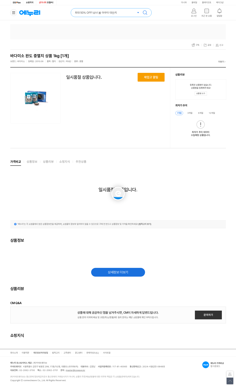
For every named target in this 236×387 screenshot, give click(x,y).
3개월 (189, 113)
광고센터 (78, 352)
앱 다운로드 (214, 364)
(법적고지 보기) (144, 224)
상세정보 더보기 (118, 272)
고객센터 (67, 352)
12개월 (212, 113)
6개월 (200, 113)
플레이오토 (206, 2)
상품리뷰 (48, 161)
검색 (145, 13)
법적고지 (55, 352)
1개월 (179, 113)
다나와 (184, 2)
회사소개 (14, 352)
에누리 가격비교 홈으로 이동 (29, 12)
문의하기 (208, 314)
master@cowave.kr (75, 370)
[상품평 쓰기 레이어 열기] (201, 94)
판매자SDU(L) (92, 352)
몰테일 (194, 2)
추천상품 (81, 161)
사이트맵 (106, 352)
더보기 (221, 61)
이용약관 (25, 352)
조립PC (46, 2)
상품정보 (32, 161)
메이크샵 (220, 2)
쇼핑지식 (29, 2)
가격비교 (15, 161)
